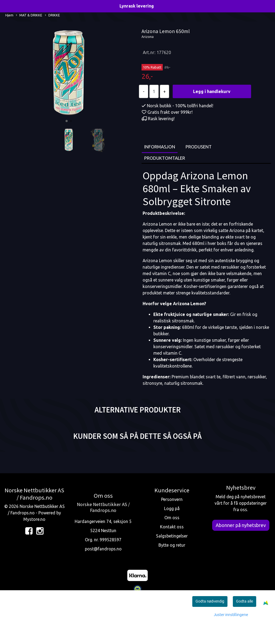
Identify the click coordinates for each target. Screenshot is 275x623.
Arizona (148, 36)
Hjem (9, 15)
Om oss (171, 517)
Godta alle (244, 601)
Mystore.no (34, 519)
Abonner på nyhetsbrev (241, 525)
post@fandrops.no (103, 548)
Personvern (172, 499)
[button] (67, 121)
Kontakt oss (172, 526)
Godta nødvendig (210, 601)
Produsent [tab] (199, 146)
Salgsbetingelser (172, 535)
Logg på (172, 508)
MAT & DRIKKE (29, 15)
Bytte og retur (171, 545)
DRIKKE (52, 15)
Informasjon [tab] (159, 146)
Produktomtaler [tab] (164, 158)
